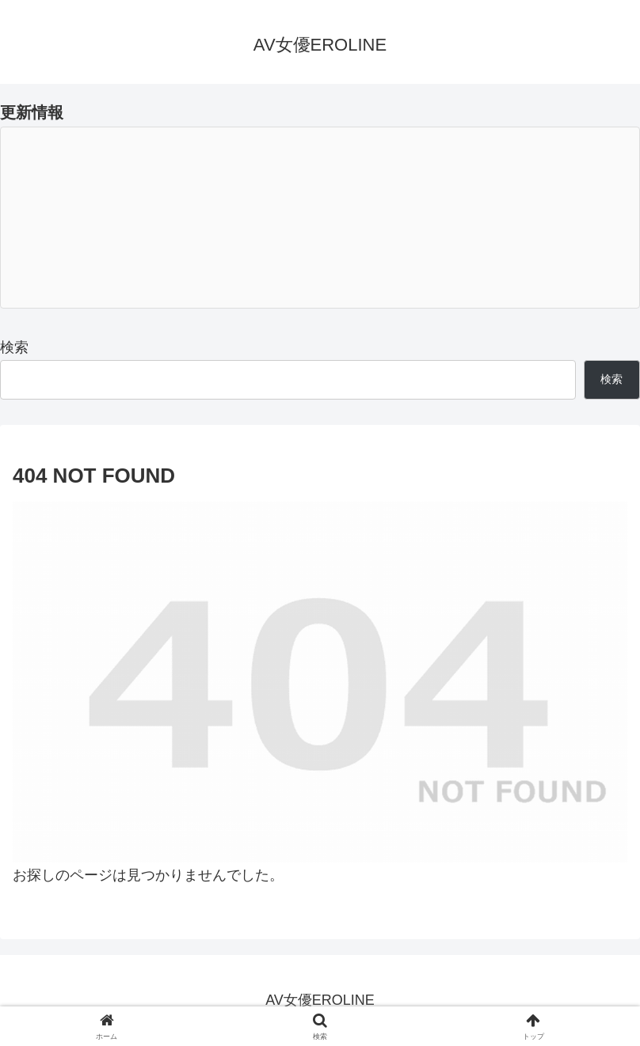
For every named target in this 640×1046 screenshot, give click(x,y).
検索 (14, 347)
